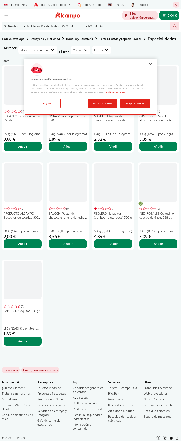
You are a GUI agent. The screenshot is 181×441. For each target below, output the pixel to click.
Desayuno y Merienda (45, 39)
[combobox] (86, 26)
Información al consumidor (82, 426)
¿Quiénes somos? (13, 388)
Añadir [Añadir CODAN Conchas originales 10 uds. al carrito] (22, 146)
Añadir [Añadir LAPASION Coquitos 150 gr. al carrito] (22, 341)
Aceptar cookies (135, 103)
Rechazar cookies (102, 103)
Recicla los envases (157, 411)
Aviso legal (80, 397)
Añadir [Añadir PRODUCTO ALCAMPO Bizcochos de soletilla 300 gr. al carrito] (22, 243)
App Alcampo (11, 399)
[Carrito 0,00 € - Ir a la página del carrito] (169, 15)
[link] (40, 370)
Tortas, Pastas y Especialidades (120, 39)
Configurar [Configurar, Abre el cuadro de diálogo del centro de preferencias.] (46, 103)
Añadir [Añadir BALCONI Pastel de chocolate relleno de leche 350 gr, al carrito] (68, 243)
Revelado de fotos (120, 405)
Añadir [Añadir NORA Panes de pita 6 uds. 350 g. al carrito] (68, 146)
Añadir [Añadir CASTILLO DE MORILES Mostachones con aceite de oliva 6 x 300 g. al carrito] (158, 146)
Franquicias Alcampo (158, 388)
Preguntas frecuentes (51, 393)
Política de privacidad (87, 409)
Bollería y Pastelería (79, 39)
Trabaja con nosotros (16, 393)
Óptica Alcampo (155, 399)
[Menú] (6, 15)
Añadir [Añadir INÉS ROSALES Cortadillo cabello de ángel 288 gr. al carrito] (158, 243)
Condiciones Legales (51, 405)
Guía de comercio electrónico (49, 422)
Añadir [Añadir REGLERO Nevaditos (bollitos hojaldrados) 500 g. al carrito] (113, 243)
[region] (90, 87)
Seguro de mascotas (157, 416)
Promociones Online (50, 399)
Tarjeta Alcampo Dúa (122, 388)
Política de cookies (85, 403)
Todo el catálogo (13, 39)
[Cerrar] (150, 64)
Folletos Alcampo (49, 388)
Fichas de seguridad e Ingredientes (87, 416)
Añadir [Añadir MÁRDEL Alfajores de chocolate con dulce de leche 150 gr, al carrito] (113, 146)
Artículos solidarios (121, 411)
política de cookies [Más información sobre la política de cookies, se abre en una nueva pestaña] (115, 91)
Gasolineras (116, 399)
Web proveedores (156, 393)
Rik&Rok (113, 393)
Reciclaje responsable (158, 405)
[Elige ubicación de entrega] (140, 15)
